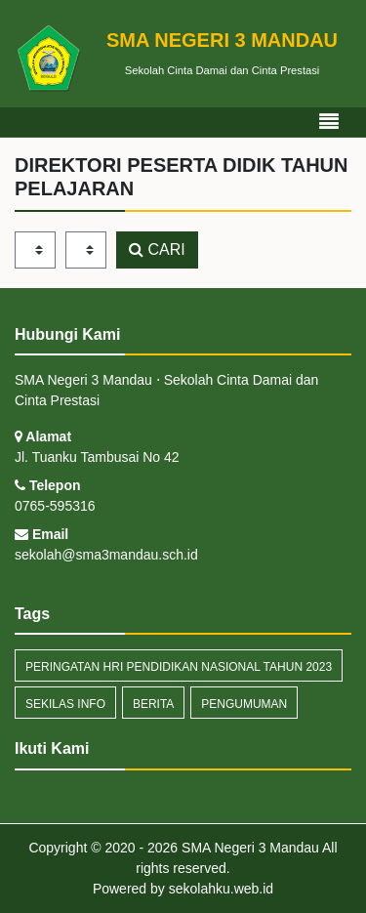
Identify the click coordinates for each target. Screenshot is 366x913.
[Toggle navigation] (328, 122)
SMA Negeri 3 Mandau (248, 847)
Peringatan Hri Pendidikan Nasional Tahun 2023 (178, 667)
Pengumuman (244, 704)
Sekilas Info (65, 704)
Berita (153, 704)
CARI (157, 249)
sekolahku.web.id (221, 888)
